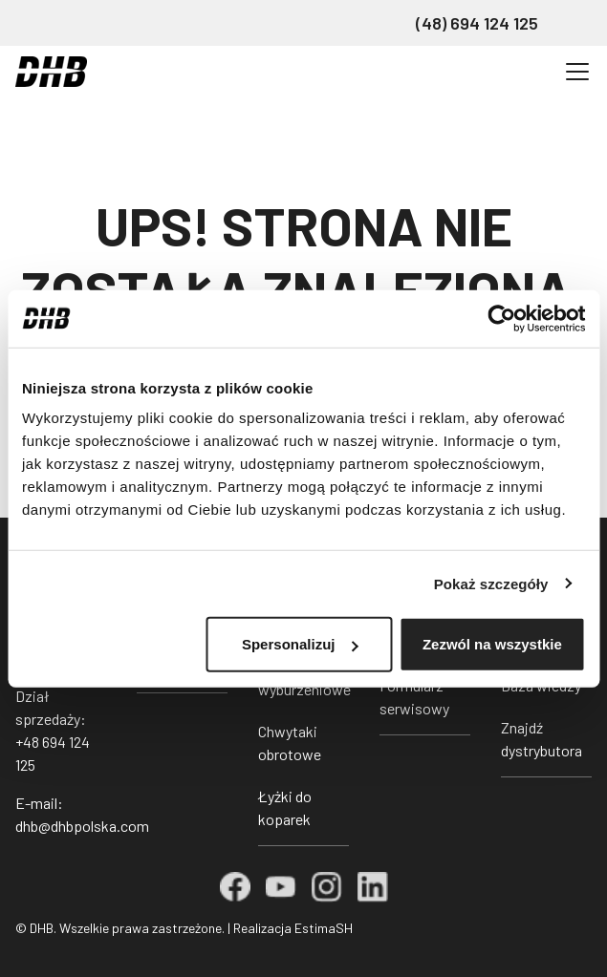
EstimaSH (323, 928)
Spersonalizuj (300, 644)
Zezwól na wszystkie (492, 644)
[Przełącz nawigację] (577, 71)
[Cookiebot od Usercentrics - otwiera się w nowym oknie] (501, 318)
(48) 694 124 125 (477, 22)
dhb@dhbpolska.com (82, 826)
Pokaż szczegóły (491, 583)
